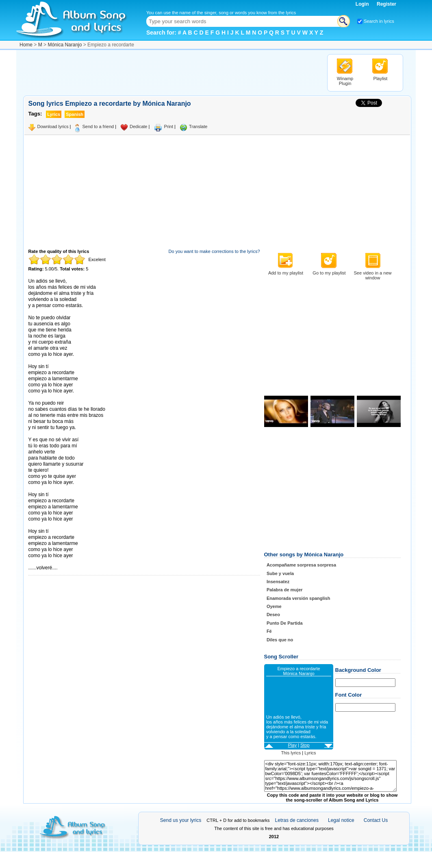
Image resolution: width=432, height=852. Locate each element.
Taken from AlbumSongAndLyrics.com (62, 562)
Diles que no (280, 639)
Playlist (380, 78)
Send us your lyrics (180, 820)
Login (363, 4)
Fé (269, 631)
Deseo (273, 614)
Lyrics (310, 752)
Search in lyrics (379, 21)
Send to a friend (98, 126)
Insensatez (278, 581)
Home (26, 45)
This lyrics (291, 752)
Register (386, 4)
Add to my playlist (285, 272)
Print (168, 126)
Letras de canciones (297, 820)
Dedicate (138, 126)
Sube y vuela (280, 573)
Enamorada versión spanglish (298, 598)
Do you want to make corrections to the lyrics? (214, 251)
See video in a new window (373, 275)
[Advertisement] (171, 72)
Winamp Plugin (345, 81)
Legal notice (341, 820)
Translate (198, 126)
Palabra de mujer (285, 589)
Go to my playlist (329, 272)
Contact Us (376, 820)
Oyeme (274, 606)
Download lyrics (53, 126)
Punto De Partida (285, 623)
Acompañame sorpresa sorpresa (301, 564)
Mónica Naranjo (65, 45)
